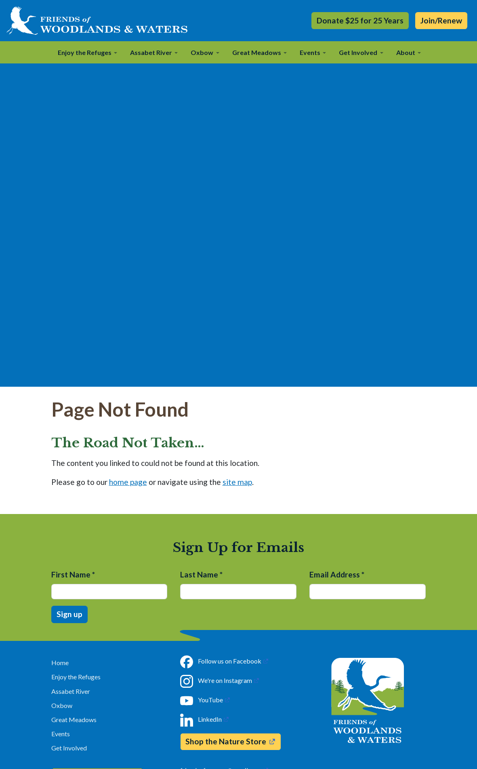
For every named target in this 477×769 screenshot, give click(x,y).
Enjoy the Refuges (76, 677)
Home (60, 662)
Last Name (201, 574)
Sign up (69, 614)
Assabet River (70, 691)
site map (237, 482)
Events (60, 733)
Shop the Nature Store (225, 741)
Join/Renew (441, 20)
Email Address (336, 574)
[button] (87, 52)
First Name (73, 574)
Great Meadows (74, 719)
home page (128, 482)
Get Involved (69, 748)
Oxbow (61, 705)
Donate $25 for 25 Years (360, 20)
